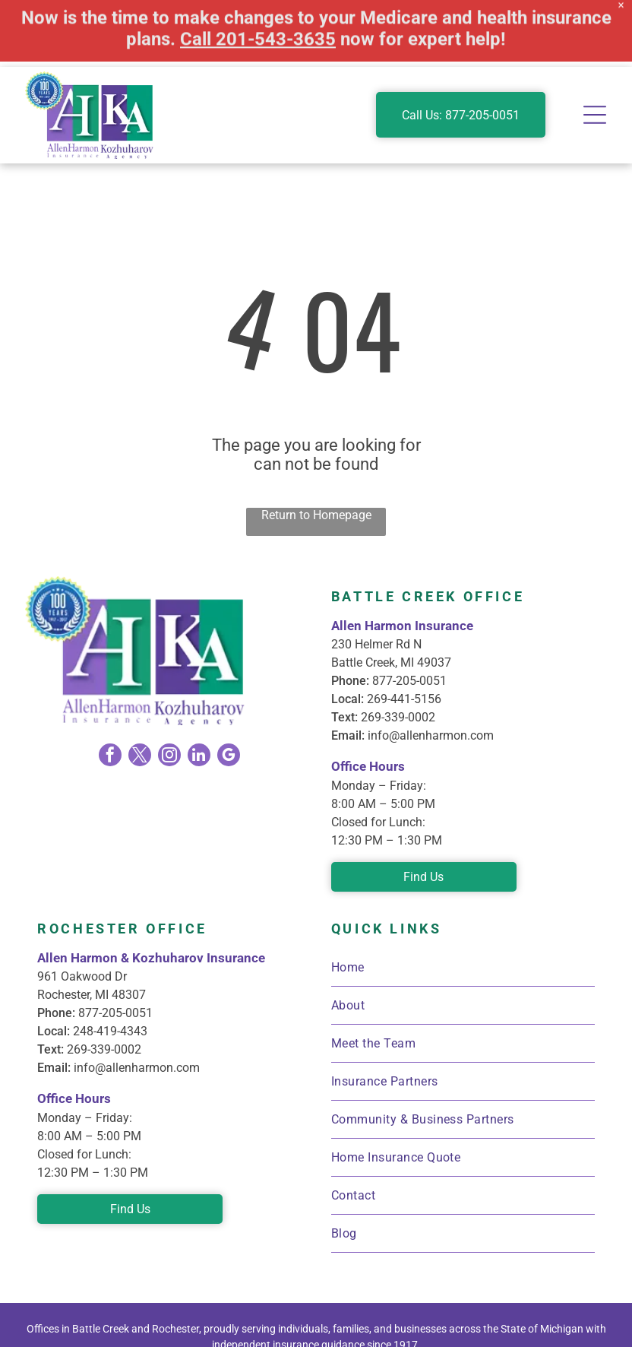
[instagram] (169, 690)
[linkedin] (199, 690)
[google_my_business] (228, 690)
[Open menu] (594, 47)
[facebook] (110, 690)
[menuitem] (463, 901)
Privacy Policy (485, 1319)
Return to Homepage (316, 448)
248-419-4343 (110, 964)
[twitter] (139, 690)
